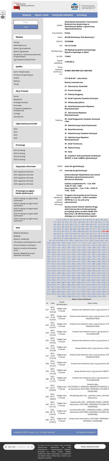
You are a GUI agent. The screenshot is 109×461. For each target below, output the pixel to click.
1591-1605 (51, 254)
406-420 (97, 227)
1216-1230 (81, 245)
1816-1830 (61, 259)
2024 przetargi (19, 156)
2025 (15, 138)
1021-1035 (89, 240)
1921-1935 (61, 261)
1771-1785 (101, 257)
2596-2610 (91, 275)
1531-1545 (81, 252)
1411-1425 (71, 250)
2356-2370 (71, 271)
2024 (15, 135)
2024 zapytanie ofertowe (23, 178)
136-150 (64, 222)
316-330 (105, 224)
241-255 (64, 224)
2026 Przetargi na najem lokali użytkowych (26, 220)
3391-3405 (61, 294)
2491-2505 (91, 273)
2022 (15, 129)
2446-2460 (61, 273)
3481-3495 (61, 296)
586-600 (81, 231)
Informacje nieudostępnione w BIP (27, 242)
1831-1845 (71, 259)
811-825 (89, 236)
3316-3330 (81, 291)
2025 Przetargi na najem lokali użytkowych (26, 214)
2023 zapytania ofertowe (23, 175)
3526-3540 (92, 296)
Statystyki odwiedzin (62, 15)
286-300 (89, 224)
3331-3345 (91, 291)
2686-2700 (81, 278)
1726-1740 (71, 257)
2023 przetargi (19, 153)
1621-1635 (71, 254)
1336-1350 (91, 247)
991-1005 (69, 240)
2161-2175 (81, 266)
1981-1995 (101, 261)
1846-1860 (81, 259)
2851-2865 (51, 282)
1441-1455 (91, 250)
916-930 (89, 238)
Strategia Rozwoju (21, 102)
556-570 (64, 231)
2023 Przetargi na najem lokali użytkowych (26, 204)
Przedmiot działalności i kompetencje (23, 109)
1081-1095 (61, 243)
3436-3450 (91, 294)
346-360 (64, 227)
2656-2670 (61, 278)
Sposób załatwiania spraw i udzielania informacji (24, 254)
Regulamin (18, 99)
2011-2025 (51, 264)
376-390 (81, 227)
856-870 (56, 238)
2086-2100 (101, 264)
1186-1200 (61, 245)
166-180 (81, 222)
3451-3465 (101, 294)
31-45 (70, 220)
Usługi (16, 84)
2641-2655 (51, 278)
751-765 (56, 236)
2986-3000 (71, 285)
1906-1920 (51, 261)
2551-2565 (61, 275)
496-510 (89, 229)
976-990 (60, 240)
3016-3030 (91, 285)
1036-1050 (99, 240)
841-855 (105, 236)
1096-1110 (71, 243)
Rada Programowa (21, 51)
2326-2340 (51, 271)
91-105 (95, 220)
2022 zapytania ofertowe (23, 172)
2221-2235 (51, 268)
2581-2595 (81, 275)
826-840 (97, 236)
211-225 (105, 222)
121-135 (56, 222)
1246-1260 (101, 245)
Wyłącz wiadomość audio (90, 446)
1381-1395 (51, 250)
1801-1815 (51, 259)
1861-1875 (91, 259)
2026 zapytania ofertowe (23, 184)
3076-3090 (61, 287)
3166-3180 (51, 289)
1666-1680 (101, 254)
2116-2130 (51, 266)
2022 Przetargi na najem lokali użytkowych (26, 199)
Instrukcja (82, 15)
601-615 (89, 231)
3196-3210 (71, 289)
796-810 (81, 236)
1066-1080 (51, 243)
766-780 (64, 236)
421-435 (105, 227)
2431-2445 (51, 273)
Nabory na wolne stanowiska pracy (25, 249)
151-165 (73, 222)
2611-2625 (101, 275)
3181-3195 (61, 289)
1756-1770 (91, 257)
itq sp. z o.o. (33, 432)
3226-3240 (91, 289)
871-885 (64, 238)
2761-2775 (61, 280)
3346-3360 (101, 291)
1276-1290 (51, 247)
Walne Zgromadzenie (22, 48)
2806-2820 (91, 280)
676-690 (73, 234)
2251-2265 (71, 268)
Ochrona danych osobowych (25, 245)
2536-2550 (51, 275)
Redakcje (17, 236)
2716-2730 (101, 278)
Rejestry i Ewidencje (21, 239)
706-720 (89, 234)
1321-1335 (81, 247)
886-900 (73, 238)
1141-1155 (101, 243)
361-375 (73, 227)
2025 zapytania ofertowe (23, 181)
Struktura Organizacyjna (23, 75)
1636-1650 (81, 254)
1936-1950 (71, 261)
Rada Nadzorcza (20, 45)
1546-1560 (91, 252)
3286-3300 (61, 291)
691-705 (81, 234)
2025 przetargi (19, 159)
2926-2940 (101, 282)
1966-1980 (91, 261)
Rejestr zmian (41, 15)
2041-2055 (71, 264)
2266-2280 (81, 268)
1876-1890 (101, 259)
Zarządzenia (18, 116)
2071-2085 (91, 264)
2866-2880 (61, 282)
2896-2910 (81, 282)
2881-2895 (71, 282)
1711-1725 (61, 257)
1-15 (57, 220)
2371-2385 (81, 271)
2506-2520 (101, 273)
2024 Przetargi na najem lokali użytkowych (26, 209)
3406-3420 (71, 294)
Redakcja (26, 15)
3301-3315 (71, 291)
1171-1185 (51, 245)
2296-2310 (101, 268)
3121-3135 (91, 287)
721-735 (97, 234)
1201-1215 (71, 245)
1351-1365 (101, 247)
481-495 (81, 229)
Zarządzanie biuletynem (85, 432)
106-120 (103, 220)
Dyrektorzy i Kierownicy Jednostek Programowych (27, 55)
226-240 (56, 224)
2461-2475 (71, 273)
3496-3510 (72, 296)
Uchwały (17, 113)
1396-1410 (61, 250)
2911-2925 (91, 282)
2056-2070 (81, 264)
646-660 (56, 234)
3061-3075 (51, 287)
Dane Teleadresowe (21, 72)
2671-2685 (71, 278)
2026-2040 (61, 264)
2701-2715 (91, 278)
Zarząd (16, 42)
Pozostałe (17, 105)
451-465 (64, 229)
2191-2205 (101, 266)
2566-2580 (71, 275)
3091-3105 (71, 287)
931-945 (97, 238)
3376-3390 (51, 294)
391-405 (89, 227)
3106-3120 (81, 287)
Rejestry (17, 81)
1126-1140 (91, 243)
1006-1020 (79, 240)
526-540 (105, 229)
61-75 (82, 220)
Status (16, 96)
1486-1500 (51, 252)
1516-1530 (71, 252)
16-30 (63, 220)
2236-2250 (61, 268)
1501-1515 (61, 252)
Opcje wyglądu (2, 13)
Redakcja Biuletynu (21, 233)
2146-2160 (71, 266)
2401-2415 (101, 271)
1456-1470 (101, 250)
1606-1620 (61, 254)
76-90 (88, 220)
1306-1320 (71, 247)
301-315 (97, 224)
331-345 (56, 227)
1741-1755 (81, 257)
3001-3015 (81, 285)
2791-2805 (81, 280)
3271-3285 (51, 291)
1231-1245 (91, 245)
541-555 (56, 231)
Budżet (16, 78)
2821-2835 (101, 280)
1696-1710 (51, 257)
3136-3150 (101, 287)
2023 (15, 132)
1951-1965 (81, 261)
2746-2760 (51, 280)
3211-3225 (81, 289)
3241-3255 (101, 289)
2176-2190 (91, 266)
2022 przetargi (19, 150)
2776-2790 (71, 280)
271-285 (81, 224)
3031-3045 (101, 285)
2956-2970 (51, 285)
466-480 (73, 229)
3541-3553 (102, 296)
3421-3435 (81, 294)
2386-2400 (91, 271)
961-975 (52, 240)
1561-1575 (101, 252)
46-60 (76, 220)
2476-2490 (81, 273)
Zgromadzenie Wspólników (24, 59)
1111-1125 (81, 243)
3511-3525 (82, 296)
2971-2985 (61, 285)
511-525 (97, 229)
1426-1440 (81, 250)
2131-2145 (61, 266)
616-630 (97, 231)
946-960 (105, 238)
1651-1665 (91, 254)
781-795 (73, 236)
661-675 (64, 234)
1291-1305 (61, 247)
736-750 (105, 234)
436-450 (56, 229)
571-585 (73, 231)
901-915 (81, 238)
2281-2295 (91, 268)
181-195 (89, 222)
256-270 (73, 224)
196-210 (97, 222)
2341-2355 (61, 271)
